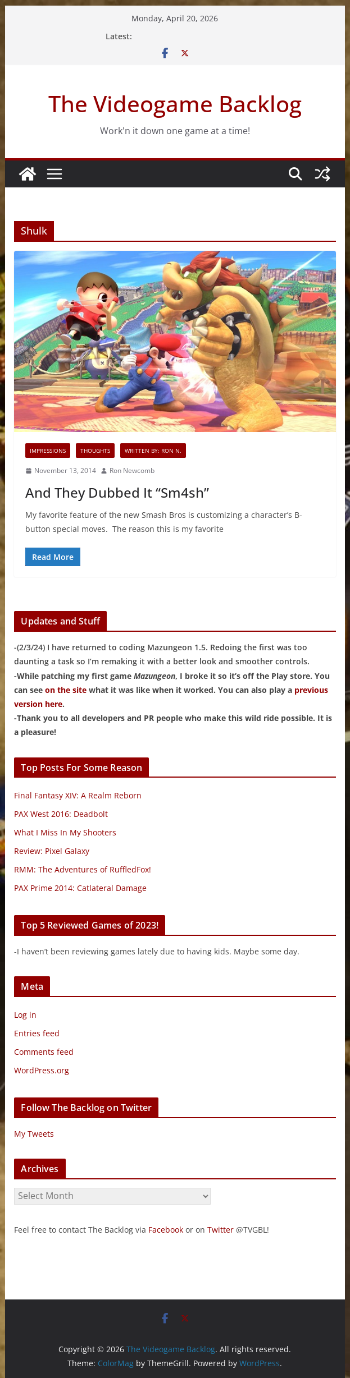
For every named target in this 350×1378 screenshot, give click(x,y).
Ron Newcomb (132, 470)
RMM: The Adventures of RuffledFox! (82, 869)
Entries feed (37, 1033)
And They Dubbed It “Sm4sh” (117, 492)
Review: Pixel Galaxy (51, 851)
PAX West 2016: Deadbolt (61, 814)
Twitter (220, 1229)
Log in (25, 1014)
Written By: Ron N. (153, 450)
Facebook (165, 1229)
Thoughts (95, 450)
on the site (66, 690)
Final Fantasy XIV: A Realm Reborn (78, 795)
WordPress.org (41, 1070)
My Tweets (34, 1133)
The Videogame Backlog (175, 103)
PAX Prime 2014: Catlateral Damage (80, 888)
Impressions (48, 450)
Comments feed (44, 1051)
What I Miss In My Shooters (65, 832)
